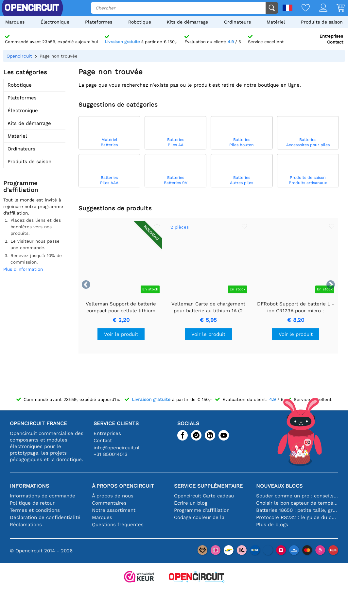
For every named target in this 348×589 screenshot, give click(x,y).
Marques (15, 22)
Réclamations (26, 525)
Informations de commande (42, 496)
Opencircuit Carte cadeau (204, 496)
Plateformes (98, 22)
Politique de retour (32, 503)
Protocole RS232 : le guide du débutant (297, 517)
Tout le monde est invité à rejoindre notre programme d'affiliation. (33, 206)
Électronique (55, 22)
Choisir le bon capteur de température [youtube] (297, 503)
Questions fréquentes (118, 525)
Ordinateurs (237, 22)
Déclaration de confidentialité (45, 517)
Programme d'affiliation (202, 510)
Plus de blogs (272, 525)
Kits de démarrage (187, 22)
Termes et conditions (35, 510)
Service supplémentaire (208, 486)
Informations (29, 486)
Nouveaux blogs (279, 486)
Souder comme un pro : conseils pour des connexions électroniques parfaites (297, 496)
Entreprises (331, 36)
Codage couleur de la (199, 517)
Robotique (139, 22)
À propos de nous (112, 496)
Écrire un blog (190, 503)
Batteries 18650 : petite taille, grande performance (297, 510)
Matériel (276, 22)
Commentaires (109, 503)
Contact (335, 42)
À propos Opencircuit (123, 486)
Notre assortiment (113, 510)
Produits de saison (322, 22)
